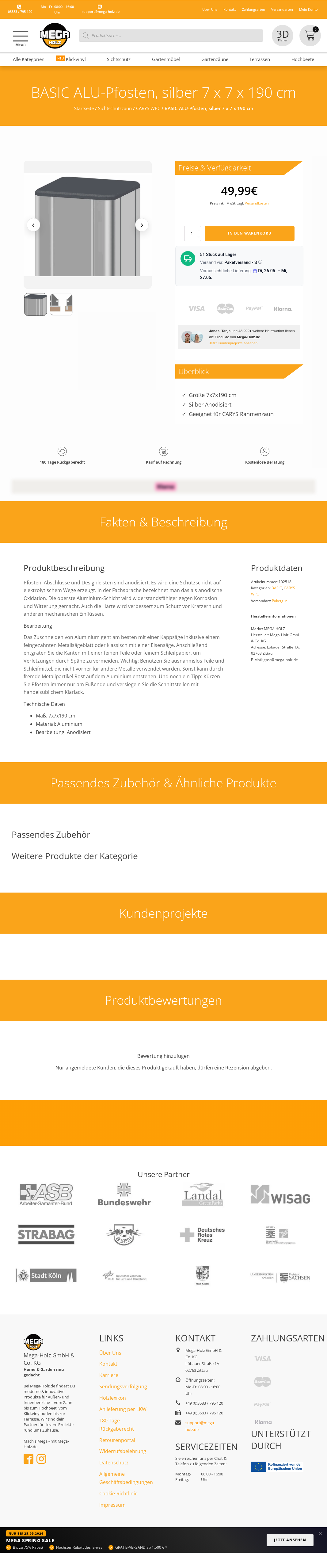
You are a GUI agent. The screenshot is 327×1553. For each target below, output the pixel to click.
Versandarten (282, 9)
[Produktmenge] (192, 233)
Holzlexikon (112, 1397)
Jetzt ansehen (290, 1540)
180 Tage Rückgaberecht (116, 1424)
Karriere (108, 1375)
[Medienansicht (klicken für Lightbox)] (88, 225)
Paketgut (279, 600)
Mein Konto (308, 9)
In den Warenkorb (249, 233)
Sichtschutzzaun (115, 108)
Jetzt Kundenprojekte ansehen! (233, 343)
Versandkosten (257, 203)
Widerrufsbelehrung (122, 1451)
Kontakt (229, 9)
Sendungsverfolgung (123, 1386)
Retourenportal (117, 1440)
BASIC (277, 588)
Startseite (84, 108)
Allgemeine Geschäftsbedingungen (126, 1478)
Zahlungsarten (253, 9)
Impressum (112, 1504)
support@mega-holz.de (101, 11)
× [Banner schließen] (320, 1534)
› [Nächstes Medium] (141, 224)
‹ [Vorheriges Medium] (33, 224)
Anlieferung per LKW (122, 1409)
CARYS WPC (148, 108)
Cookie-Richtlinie (118, 1493)
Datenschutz (114, 1462)
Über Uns (209, 9)
